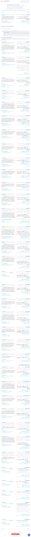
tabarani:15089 (4, 366)
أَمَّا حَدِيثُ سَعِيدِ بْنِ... (25, 252)
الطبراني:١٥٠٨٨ (27, 354)
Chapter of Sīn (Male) (7, 294)
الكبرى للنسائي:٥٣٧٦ (26, 381)
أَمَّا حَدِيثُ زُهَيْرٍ (27, 238)
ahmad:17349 (4, 115)
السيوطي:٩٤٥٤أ (27, 502)
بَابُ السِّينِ (25, 293)
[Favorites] (24, 2)
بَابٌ (28, 293)
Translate (11, 272)
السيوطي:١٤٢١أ (27, 480)
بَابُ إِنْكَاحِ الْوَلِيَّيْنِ (26, 433)
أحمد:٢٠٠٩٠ (27, 144)
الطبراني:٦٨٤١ (27, 298)
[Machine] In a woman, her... (5, 391)
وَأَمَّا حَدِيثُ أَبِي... (26, 223)
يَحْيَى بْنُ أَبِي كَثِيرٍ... (26, 348)
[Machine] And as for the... (5, 264)
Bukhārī (24, 10)
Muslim (26, 10)
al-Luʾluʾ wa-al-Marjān (20, 10)
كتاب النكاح (21, 52)
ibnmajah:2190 (4, 90)
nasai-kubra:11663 (4, 395)
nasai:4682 (3, 77)
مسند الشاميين (27, 126)
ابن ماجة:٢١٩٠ (27, 90)
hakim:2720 (3, 226)
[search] (14, 5)
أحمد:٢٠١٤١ (27, 169)
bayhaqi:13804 (4, 436)
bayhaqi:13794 (4, 408)
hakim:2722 (3, 256)
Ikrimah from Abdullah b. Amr (5, 360)
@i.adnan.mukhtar (12, 532)
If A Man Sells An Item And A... (5, 85)
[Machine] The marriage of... (5, 431)
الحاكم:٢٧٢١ (27, 242)
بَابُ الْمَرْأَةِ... (27, 111)
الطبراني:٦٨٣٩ (27, 284)
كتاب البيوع (20, 86)
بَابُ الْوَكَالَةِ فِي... (26, 419)
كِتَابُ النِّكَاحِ (22, 111)
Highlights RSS (17, 532)
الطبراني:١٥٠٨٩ (27, 367)
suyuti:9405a (4, 490)
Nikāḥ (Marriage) (13, 52)
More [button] (22, 2)
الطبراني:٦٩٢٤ (27, 339)
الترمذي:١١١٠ (27, 57)
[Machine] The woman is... (5, 111)
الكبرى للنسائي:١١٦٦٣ (26, 395)
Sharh (7, 22)
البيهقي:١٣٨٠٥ (27, 452)
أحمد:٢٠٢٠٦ (27, 182)
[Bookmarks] (25, 2)
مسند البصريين (27, 23)
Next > (28, 12)
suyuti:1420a (4, 467)
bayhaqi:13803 (4, 422)
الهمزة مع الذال (27, 477)
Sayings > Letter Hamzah (8, 471)
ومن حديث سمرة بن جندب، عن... (23, 22)
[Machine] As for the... (4, 251)
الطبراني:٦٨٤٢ (27, 311)
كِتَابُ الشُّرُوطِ (26, 404)
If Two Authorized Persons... (5, 96)
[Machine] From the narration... (6, 21)
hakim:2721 (3, 241)
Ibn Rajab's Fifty (6, 10)
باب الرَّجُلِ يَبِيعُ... (26, 86)
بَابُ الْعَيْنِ (20, 362)
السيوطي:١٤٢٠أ (27, 467)
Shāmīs (10, 124)
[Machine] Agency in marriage (5, 416)
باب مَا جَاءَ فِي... (26, 74)
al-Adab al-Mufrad (15, 10)
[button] (29, 2)
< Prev (2, 12)
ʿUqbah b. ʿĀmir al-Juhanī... (5, 124)
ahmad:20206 (4, 182)
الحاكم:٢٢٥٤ (27, 208)
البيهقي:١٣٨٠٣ (27, 422)
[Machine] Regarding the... (5, 237)
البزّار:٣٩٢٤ (28, 271)
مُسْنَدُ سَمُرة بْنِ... (26, 281)
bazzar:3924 (3, 271)
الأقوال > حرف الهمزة (20, 477)
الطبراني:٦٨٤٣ (27, 327)
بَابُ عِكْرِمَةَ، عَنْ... (26, 362)
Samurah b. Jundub (7, 275)
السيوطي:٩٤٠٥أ (27, 491)
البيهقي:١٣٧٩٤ (27, 408)
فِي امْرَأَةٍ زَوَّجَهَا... (26, 391)
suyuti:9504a (4, 519)
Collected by (3, 38)
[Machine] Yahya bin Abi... (5, 349)
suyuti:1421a (4, 480)
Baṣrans (11, 21)
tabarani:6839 (4, 284)
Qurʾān (3, 10)
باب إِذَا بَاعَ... (27, 98)
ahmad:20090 (4, 143)
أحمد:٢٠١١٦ (27, 158)
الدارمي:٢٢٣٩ (27, 102)
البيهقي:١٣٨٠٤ (27, 436)
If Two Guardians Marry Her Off (6, 52)
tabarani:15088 (4, 353)
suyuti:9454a (4, 502)
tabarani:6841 (4, 298)
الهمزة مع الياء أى (26, 499)
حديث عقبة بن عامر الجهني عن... (24, 124)
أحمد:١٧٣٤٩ (27, 115)
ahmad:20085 (4, 129)
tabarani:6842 (4, 311)
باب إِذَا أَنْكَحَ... (26, 52)
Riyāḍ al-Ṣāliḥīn (10, 10)
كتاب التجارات (21, 98)
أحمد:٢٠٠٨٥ (27, 129)
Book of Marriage (11, 111)
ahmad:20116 (4, 157)
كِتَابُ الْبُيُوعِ (20, 223)
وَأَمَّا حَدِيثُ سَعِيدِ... (26, 268)
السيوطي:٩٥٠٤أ (27, 519)
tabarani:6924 (4, 339)
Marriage (11, 391)
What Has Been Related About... (6, 64)
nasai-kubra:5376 (4, 381)
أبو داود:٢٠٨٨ (27, 42)
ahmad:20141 (4, 169)
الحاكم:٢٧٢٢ (27, 256)
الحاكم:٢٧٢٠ (27, 226)
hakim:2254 (3, 208)
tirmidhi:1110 (4, 57)
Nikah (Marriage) (12, 64)
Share (9, 22)
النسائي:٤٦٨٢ (27, 78)
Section (3, 275)
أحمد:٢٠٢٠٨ (27, 194)
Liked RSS (21, 532)
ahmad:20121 (3, 14)
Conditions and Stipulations (6, 403)
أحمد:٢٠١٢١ (27, 14)
